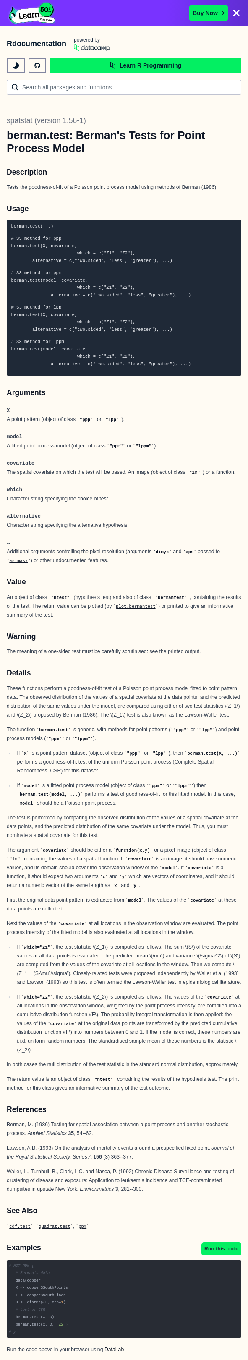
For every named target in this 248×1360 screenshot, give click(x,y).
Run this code (221, 1249)
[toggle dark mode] (16, 65)
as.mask (18, 560)
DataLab (114, 1349)
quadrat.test (54, 1226)
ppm (82, 1226)
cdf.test (19, 1226)
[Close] (236, 13)
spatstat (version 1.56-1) (46, 120)
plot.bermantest (136, 606)
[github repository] (37, 65)
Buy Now (209, 13)
